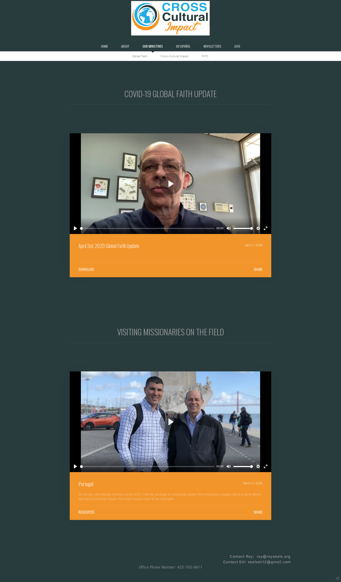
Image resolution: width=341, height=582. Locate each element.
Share (258, 269)
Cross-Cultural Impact (174, 56)
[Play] (75, 228)
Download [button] (86, 269)
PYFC (205, 56)
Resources (86, 512)
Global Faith (139, 56)
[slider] (147, 228)
